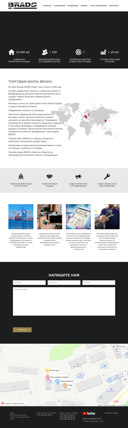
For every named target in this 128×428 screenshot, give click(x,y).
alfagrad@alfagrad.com (92, 418)
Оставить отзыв (111, 413)
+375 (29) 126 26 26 (67, 415)
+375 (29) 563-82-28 (67, 417)
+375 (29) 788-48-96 (67, 419)
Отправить (22, 330)
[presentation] (30, 321)
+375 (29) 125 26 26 (44, 415)
